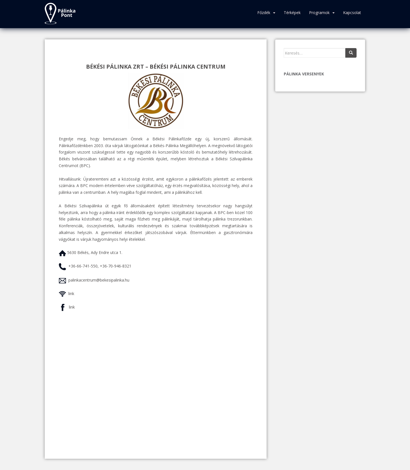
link (71, 293)
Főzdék (263, 12)
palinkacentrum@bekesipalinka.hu (98, 280)
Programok (319, 12)
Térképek (292, 12)
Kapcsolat (352, 12)
